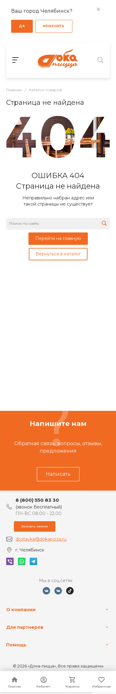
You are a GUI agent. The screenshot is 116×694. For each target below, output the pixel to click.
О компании (21, 609)
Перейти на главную (58, 238)
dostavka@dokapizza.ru (41, 539)
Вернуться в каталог (58, 254)
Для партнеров (24, 627)
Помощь (16, 645)
